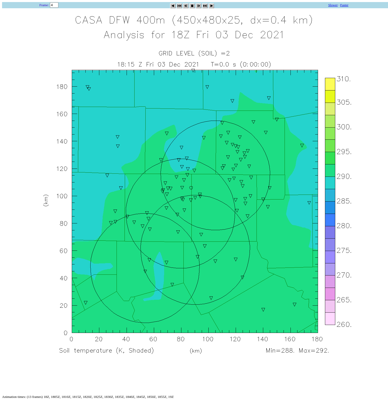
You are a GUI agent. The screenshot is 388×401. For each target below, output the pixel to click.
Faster (344, 5)
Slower (333, 5)
